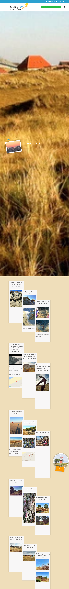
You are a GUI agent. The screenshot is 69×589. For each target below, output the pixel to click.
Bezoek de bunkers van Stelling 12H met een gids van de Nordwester (16, 349)
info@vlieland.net (51, 1)
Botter (17, 584)
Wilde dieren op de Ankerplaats (51, 283)
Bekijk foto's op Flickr (15, 355)
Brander (34, 540)
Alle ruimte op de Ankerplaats (34, 460)
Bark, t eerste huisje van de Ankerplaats (17, 460)
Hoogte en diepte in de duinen (17, 498)
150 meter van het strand (17, 373)
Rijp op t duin (34, 282)
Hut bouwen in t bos (51, 372)
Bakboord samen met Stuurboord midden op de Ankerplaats (34, 585)
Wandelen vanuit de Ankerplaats (51, 420)
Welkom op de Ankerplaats (51, 498)
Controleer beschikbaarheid (52, 7)
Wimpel (51, 540)
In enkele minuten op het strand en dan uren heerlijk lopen (34, 327)
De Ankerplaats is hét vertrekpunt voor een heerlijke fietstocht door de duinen (51, 328)
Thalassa (51, 561)
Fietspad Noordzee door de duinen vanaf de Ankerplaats (34, 498)
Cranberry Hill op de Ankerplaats (51, 584)
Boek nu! (60, 469)
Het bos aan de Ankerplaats (34, 562)
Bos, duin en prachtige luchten (17, 541)
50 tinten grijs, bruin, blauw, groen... (51, 460)
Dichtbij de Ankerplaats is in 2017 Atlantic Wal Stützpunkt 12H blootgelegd (17, 328)
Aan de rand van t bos (34, 372)
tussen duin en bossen (17, 561)
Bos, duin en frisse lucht (17, 420)
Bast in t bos (34, 420)
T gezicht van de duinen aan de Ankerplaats (17, 284)
